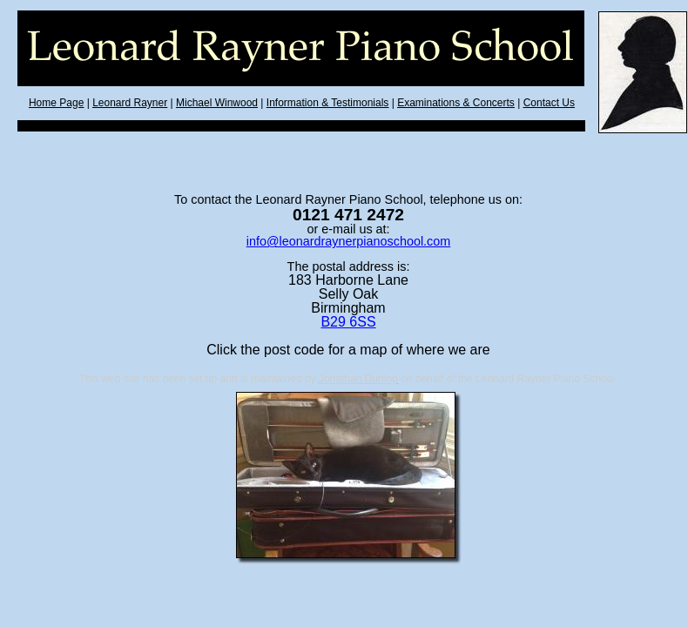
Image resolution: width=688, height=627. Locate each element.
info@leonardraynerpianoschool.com (348, 241)
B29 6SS (347, 321)
